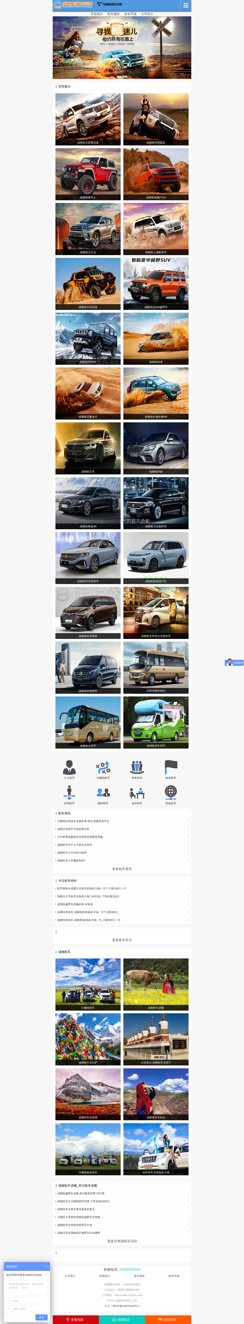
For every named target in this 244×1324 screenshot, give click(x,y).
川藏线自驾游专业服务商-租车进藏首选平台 (83, 821)
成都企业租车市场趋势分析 (73, 829)
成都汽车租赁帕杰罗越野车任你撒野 (78, 1232)
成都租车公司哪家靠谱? (71, 860)
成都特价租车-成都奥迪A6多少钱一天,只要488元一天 (88, 920)
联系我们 (104, 1275)
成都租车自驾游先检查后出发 (74, 1224)
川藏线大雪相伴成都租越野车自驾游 (78, 1217)
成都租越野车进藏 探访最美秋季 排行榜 (80, 1193)
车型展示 (97, 14)
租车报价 (113, 14)
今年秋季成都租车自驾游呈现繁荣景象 (80, 836)
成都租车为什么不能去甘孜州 (74, 844)
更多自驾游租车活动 (122, 1241)
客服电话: (122, 1269)
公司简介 (147, 14)
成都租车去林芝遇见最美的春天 (76, 1209)
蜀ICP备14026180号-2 (126, 1305)
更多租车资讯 (122, 869)
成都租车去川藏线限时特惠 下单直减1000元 (83, 1201)
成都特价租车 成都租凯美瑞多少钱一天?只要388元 (87, 912)
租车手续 (130, 14)
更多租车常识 (122, 940)
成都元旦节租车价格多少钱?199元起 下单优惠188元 (88, 896)
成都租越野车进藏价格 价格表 (75, 904)
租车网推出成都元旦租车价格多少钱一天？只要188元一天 (91, 888)
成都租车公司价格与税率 (72, 852)
